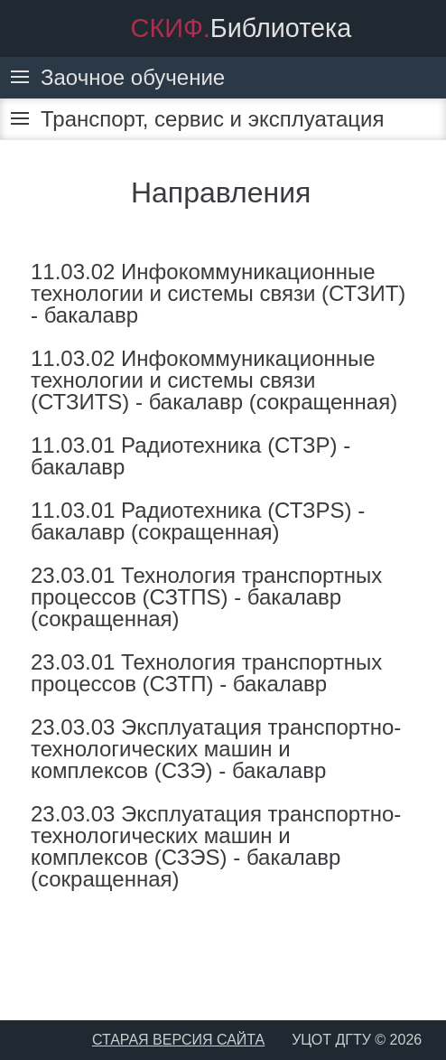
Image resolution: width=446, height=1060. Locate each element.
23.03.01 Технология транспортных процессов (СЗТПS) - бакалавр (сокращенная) (206, 597)
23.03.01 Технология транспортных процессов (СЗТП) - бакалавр (206, 673)
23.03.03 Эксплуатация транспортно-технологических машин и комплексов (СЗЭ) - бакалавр (216, 749)
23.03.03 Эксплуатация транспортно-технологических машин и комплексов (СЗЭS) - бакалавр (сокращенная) (216, 846)
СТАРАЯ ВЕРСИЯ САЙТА (178, 1039)
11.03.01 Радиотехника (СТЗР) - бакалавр (190, 456)
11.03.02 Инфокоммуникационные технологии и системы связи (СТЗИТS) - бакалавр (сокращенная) (214, 380)
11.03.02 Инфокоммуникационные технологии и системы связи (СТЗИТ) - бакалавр (218, 293)
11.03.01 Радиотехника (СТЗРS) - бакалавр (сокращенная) (198, 521)
